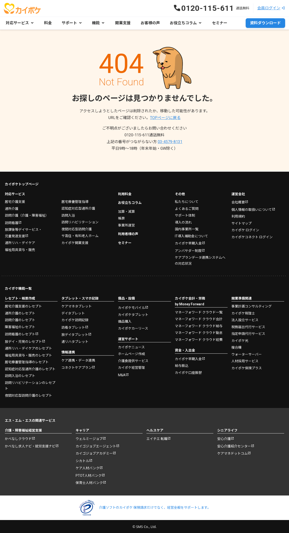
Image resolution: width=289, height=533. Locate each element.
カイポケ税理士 (243, 312)
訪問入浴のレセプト (20, 375)
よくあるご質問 (186, 208)
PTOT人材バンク (89, 475)
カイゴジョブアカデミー (94, 453)
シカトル (82, 460)
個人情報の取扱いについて (251, 209)
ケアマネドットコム (232, 453)
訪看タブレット (73, 327)
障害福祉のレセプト (20, 326)
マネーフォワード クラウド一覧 (199, 312)
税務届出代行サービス (248, 326)
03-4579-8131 (170, 141)
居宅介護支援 (15, 201)
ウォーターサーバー (246, 354)
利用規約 (238, 216)
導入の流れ (183, 222)
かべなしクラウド (18, 438)
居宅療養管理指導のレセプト (27, 362)
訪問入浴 (68, 215)
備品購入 (124, 321)
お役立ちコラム (130, 202)
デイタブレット (73, 312)
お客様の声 (148, 23)
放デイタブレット (74, 334)
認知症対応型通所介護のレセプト (30, 368)
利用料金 (124, 193)
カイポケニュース (131, 346)
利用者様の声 (128, 233)
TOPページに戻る (165, 117)
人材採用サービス (244, 361)
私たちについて (186, 201)
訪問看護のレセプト (20, 334)
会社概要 (238, 202)
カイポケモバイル (131, 307)
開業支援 (122, 23)
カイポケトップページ (22, 184)
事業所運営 (126, 224)
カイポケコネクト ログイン (252, 236)
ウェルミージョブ (89, 438)
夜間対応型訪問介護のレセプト (28, 395)
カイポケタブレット (133, 314)
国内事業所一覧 (186, 229)
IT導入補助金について (191, 235)
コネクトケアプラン (76, 367)
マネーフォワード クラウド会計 (199, 318)
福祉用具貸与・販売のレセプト (28, 355)
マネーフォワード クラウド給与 (199, 325)
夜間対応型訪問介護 (76, 228)
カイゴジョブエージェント (96, 445)
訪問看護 (11, 222)
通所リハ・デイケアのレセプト (28, 348)
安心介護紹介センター (234, 445)
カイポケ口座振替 (188, 372)
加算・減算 (126, 211)
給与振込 (181, 365)
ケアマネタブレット (76, 306)
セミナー (217, 23)
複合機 (236, 347)
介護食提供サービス (133, 360)
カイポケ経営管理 (131, 367)
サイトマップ (241, 223)
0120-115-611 (144, 135)
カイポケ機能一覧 (18, 288)
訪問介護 (27, 215)
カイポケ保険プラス (246, 367)
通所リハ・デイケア (20, 242)
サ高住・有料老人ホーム (80, 235)
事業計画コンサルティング (251, 306)
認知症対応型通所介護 (78, 208)
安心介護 (224, 438)
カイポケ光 (239, 340)
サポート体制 (185, 215)
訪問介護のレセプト (20, 319)
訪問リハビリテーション (80, 222)
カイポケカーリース (133, 328)
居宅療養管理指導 (74, 201)
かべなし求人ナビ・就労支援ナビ (30, 445)
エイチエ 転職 (156, 438)
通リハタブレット (74, 341)
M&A (121, 374)
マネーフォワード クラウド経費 (199, 339)
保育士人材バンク (89, 482)
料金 (48, 23)
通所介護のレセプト (20, 312)
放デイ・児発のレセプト (23, 341)
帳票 (121, 218)
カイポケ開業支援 (74, 242)
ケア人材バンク (87, 468)
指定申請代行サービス (248, 333)
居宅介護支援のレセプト (23, 306)
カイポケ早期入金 (188, 243)
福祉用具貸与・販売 (20, 249)
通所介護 (11, 208)
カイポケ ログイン (245, 230)
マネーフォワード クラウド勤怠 (199, 332)
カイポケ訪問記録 (74, 319)
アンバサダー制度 (188, 250)
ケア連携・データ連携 (78, 360)
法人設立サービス (244, 319)
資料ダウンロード (265, 23)
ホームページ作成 (131, 353)
